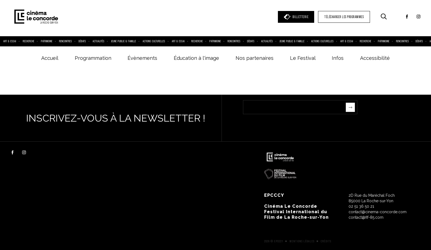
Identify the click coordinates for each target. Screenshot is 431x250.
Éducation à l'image (196, 58)
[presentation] (285, 125)
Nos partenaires (254, 58)
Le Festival (303, 58)
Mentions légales (301, 241)
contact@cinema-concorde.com (378, 212)
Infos (338, 58)
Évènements (142, 58)
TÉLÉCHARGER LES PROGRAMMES (344, 17)
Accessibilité (375, 58)
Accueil (49, 58)
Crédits (326, 241)
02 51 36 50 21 (361, 206)
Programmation (93, 58)
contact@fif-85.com (366, 217)
